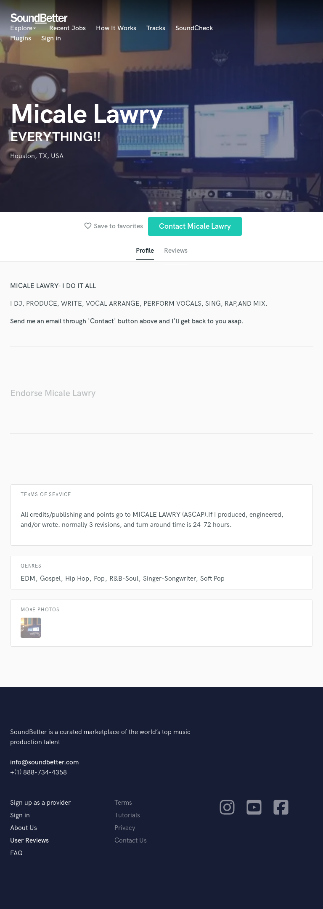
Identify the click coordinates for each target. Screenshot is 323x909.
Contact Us (130, 841)
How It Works (116, 28)
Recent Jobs (67, 28)
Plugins (20, 38)
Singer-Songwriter (169, 579)
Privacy (124, 828)
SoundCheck (194, 28)
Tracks (155, 28)
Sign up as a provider (40, 803)
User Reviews (29, 841)
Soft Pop (212, 579)
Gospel (50, 579)
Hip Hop (77, 579)
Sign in (51, 38)
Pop (99, 579)
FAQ (16, 853)
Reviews (176, 251)
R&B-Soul (123, 579)
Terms (123, 803)
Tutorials (127, 815)
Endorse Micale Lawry (52, 393)
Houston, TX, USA (37, 156)
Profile (145, 251)
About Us (23, 828)
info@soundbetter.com (44, 762)
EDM (28, 579)
